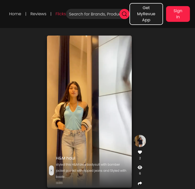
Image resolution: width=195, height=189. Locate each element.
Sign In (178, 14)
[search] (124, 14)
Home (15, 14)
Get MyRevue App (146, 14)
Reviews (38, 14)
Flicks (61, 14)
